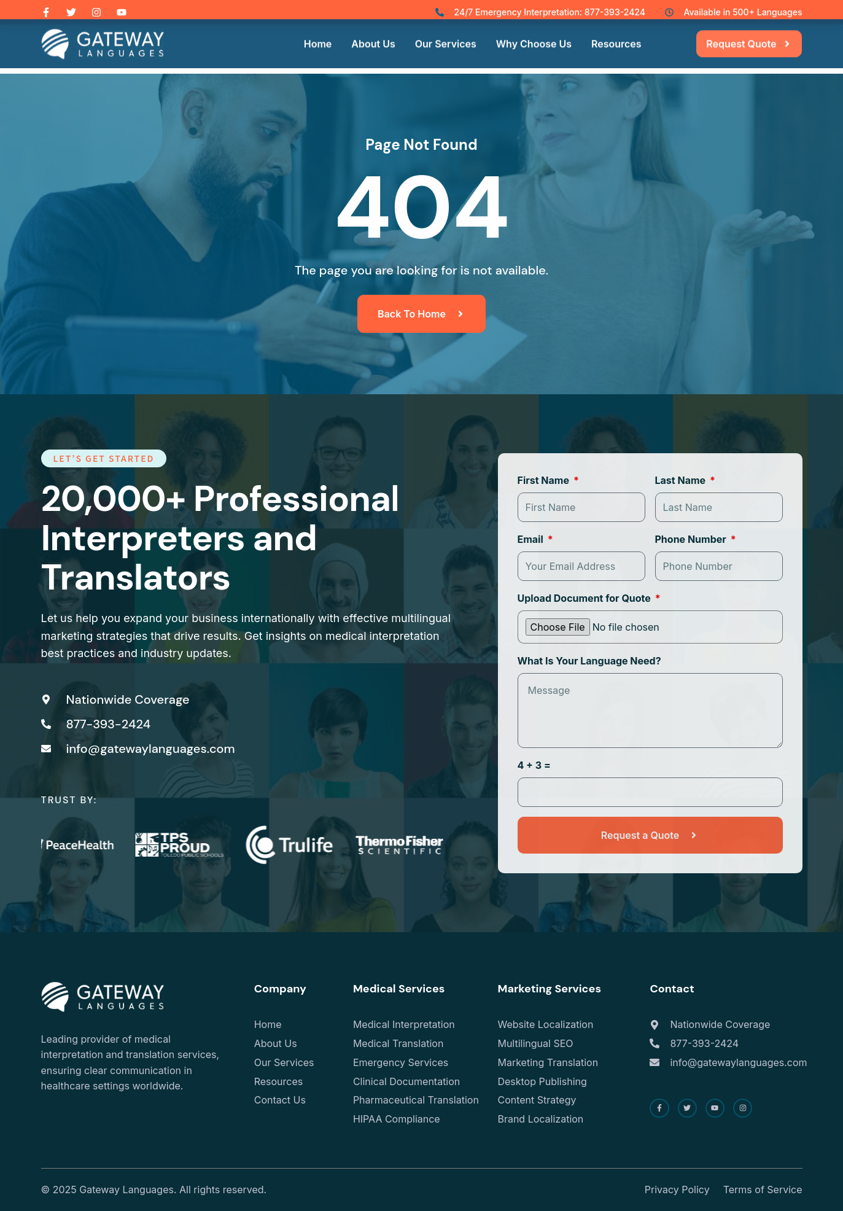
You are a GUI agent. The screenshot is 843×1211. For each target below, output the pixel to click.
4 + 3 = (534, 765)
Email (532, 539)
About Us (373, 31)
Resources (616, 31)
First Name (545, 480)
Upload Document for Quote (585, 598)
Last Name (681, 480)
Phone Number (692, 539)
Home (318, 31)
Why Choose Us (534, 31)
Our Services (445, 31)
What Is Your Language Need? (589, 661)
